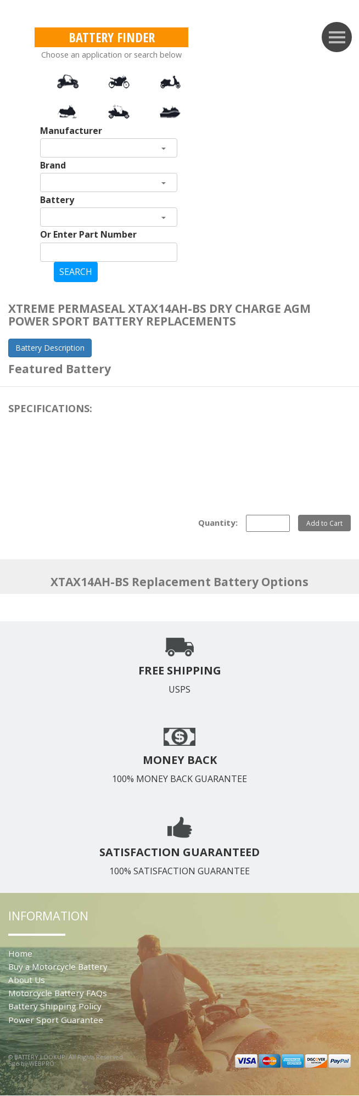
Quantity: (218, 522)
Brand (53, 165)
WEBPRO (41, 1063)
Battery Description (50, 347)
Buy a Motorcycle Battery (58, 966)
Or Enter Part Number (88, 234)
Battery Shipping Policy (55, 1006)
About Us (26, 979)
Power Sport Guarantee (55, 1019)
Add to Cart (324, 523)
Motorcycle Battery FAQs (57, 992)
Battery (57, 200)
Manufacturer (71, 131)
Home (20, 953)
